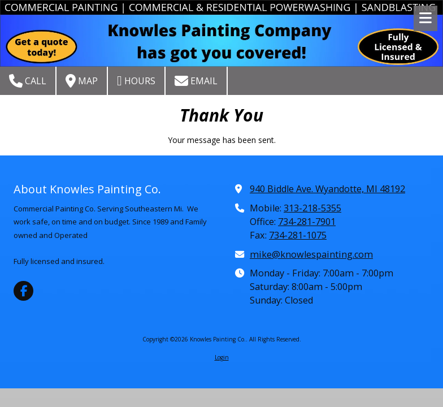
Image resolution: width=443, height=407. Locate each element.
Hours (136, 81)
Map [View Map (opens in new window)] (82, 81)
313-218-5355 (312, 208)
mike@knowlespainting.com (311, 254)
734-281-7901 (307, 221)
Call (27, 81)
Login (222, 357)
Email (196, 81)
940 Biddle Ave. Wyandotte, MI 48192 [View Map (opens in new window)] (327, 189)
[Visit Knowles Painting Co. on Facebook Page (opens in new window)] (23, 291)
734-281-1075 (298, 235)
